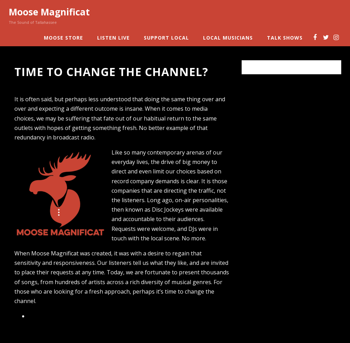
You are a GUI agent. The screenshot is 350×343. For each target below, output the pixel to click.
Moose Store (63, 37)
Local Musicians (228, 37)
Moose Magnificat (49, 12)
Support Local (166, 37)
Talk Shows (285, 37)
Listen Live (113, 37)
